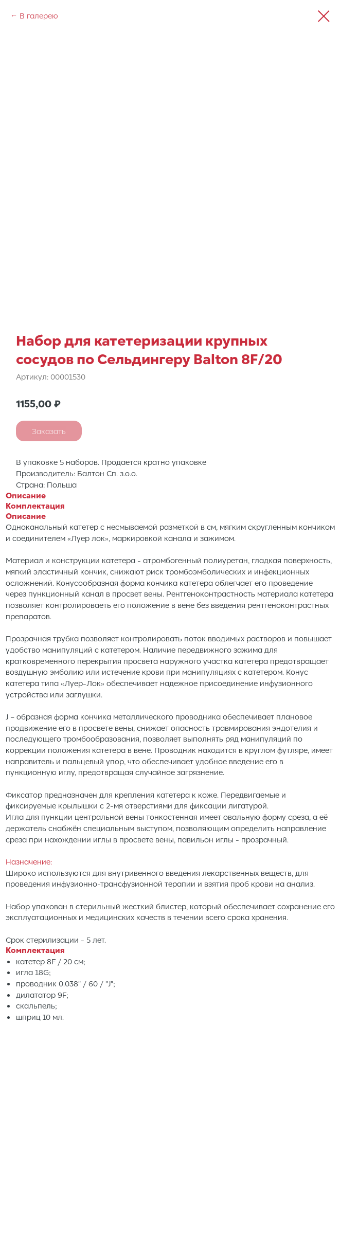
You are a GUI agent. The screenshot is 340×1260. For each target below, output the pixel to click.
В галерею (39, 15)
